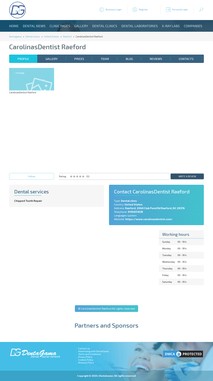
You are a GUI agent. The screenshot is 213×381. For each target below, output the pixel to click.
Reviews (156, 59)
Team (105, 59)
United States (51, 36)
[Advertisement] (181, 118)
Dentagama (15, 36)
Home (14, 26)
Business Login (114, 9)
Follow (31, 176)
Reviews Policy (86, 362)
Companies (193, 26)
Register (143, 9)
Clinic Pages (60, 26)
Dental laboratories (139, 26)
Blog (129, 59)
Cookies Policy (85, 359)
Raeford (67, 36)
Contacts (186, 59)
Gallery (81, 26)
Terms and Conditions (89, 354)
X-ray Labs (171, 26)
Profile (23, 59)
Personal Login (180, 9)
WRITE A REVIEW (187, 176)
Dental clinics (104, 26)
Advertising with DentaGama (93, 351)
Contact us (84, 348)
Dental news (34, 26)
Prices (79, 59)
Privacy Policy (85, 356)
